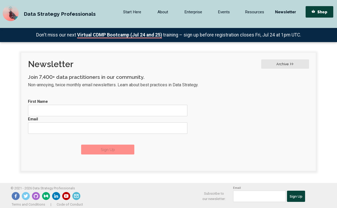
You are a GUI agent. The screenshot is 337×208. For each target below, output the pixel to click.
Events (224, 12)
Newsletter (285, 12)
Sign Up (108, 149)
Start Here (132, 12)
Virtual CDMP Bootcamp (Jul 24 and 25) (119, 35)
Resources (254, 12)
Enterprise (193, 12)
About (162, 12)
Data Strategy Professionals (60, 14)
